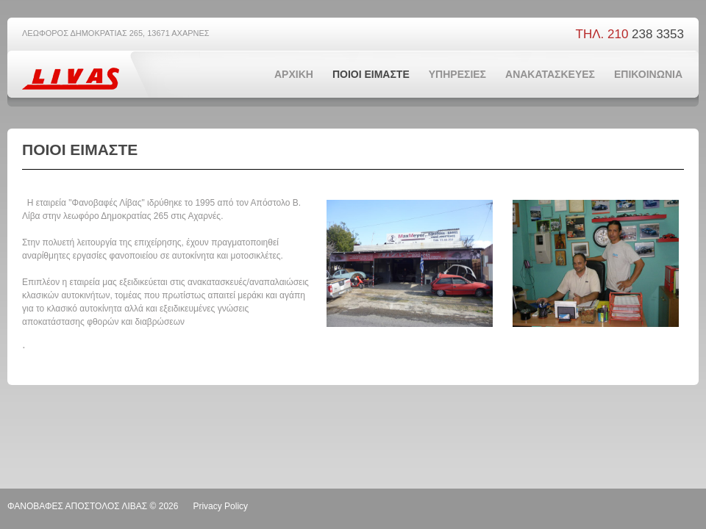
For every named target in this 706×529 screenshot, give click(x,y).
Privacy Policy (220, 506)
